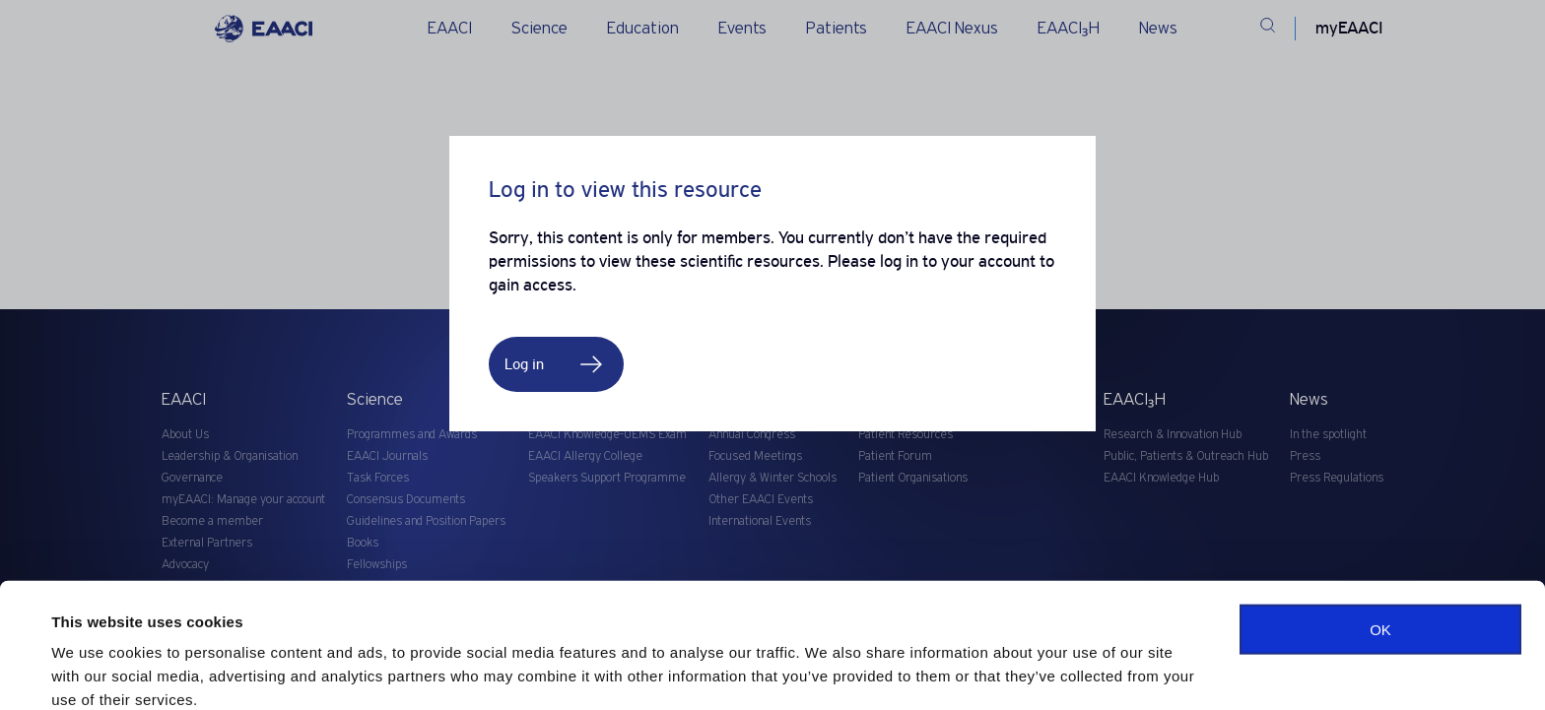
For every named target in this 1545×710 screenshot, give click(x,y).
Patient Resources (905, 434)
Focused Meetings (755, 456)
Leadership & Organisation (230, 456)
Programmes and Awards (412, 434)
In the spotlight (1328, 434)
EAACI (450, 28)
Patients (836, 28)
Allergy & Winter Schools (772, 478)
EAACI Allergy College (585, 456)
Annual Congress (751, 434)
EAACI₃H (1069, 28)
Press (1305, 456)
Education (643, 28)
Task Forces (378, 478)
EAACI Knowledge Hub (1161, 478)
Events (742, 28)
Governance (192, 478)
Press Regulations (1336, 478)
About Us (185, 434)
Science (539, 28)
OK (1380, 547)
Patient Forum (895, 456)
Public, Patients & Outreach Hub (1186, 456)
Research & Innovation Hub (1173, 434)
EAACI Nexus (952, 28)
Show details (97, 671)
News (1158, 28)
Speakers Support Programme (607, 478)
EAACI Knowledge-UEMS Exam (607, 434)
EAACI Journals (387, 456)
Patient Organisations (913, 478)
